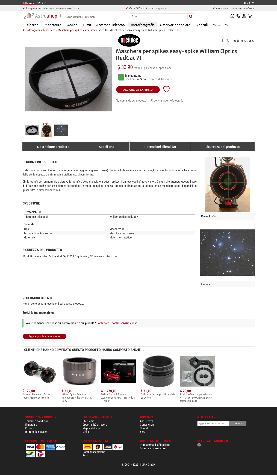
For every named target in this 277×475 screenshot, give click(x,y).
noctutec (90, 30)
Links (85, 431)
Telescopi (32, 24)
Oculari (72, 24)
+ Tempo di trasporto (159, 79)
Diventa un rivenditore (153, 448)
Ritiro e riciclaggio (36, 431)
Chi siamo (88, 421)
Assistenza (146, 421)
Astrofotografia (143, 24)
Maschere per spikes (70, 30)
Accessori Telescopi (111, 24)
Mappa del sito (91, 428)
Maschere (49, 30)
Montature (53, 24)
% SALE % (220, 24)
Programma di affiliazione (155, 445)
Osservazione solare (175, 24)
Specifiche (107, 146)
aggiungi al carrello (138, 89)
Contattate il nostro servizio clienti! (117, 323)
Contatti (144, 428)
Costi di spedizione (93, 452)
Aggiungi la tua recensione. (44, 336)
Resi (85, 455)
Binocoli (202, 24)
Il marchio (31, 424)
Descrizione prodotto (53, 146)
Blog (142, 431)
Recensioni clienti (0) (160, 146)
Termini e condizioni (37, 421)
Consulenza (147, 424)
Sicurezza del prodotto (222, 146)
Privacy (29, 428)
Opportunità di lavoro (94, 424)
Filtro (87, 24)
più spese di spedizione (158, 68)
